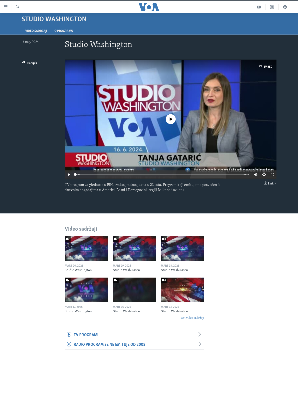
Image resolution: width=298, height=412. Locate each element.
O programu (63, 31)
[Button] (29, 64)
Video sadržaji (36, 31)
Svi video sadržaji (192, 318)
